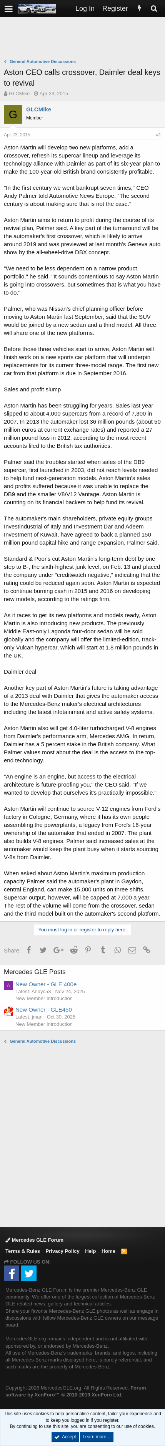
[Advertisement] (84, 38)
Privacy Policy (63, 1251)
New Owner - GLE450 (43, 1009)
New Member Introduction (44, 998)
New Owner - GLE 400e (46, 984)
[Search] (154, 9)
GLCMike (19, 93)
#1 (158, 134)
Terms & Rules (22, 1251)
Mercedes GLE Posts (35, 972)
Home (108, 1251)
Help (90, 1251)
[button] (9, 9)
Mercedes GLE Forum (34, 1240)
